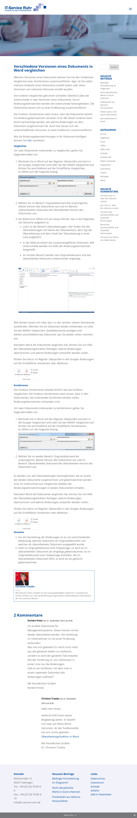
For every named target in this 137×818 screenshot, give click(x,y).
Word (102, 180)
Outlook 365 (105, 157)
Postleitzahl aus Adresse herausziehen (107, 105)
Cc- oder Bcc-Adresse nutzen (108, 198)
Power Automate (108, 161)
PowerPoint (105, 165)
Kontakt (95, 786)
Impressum (97, 782)
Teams (103, 172)
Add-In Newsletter (101, 794)
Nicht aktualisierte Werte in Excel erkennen (108, 95)
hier (29, 140)
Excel (102, 141)
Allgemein (105, 137)
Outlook (104, 153)
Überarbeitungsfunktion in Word (60, 736)
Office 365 (105, 149)
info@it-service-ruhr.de (27, 802)
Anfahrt (95, 790)
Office (103, 145)
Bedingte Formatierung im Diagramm (108, 85)
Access (103, 134)
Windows (104, 176)
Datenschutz (98, 778)
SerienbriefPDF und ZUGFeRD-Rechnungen (109, 218)
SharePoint (105, 168)
